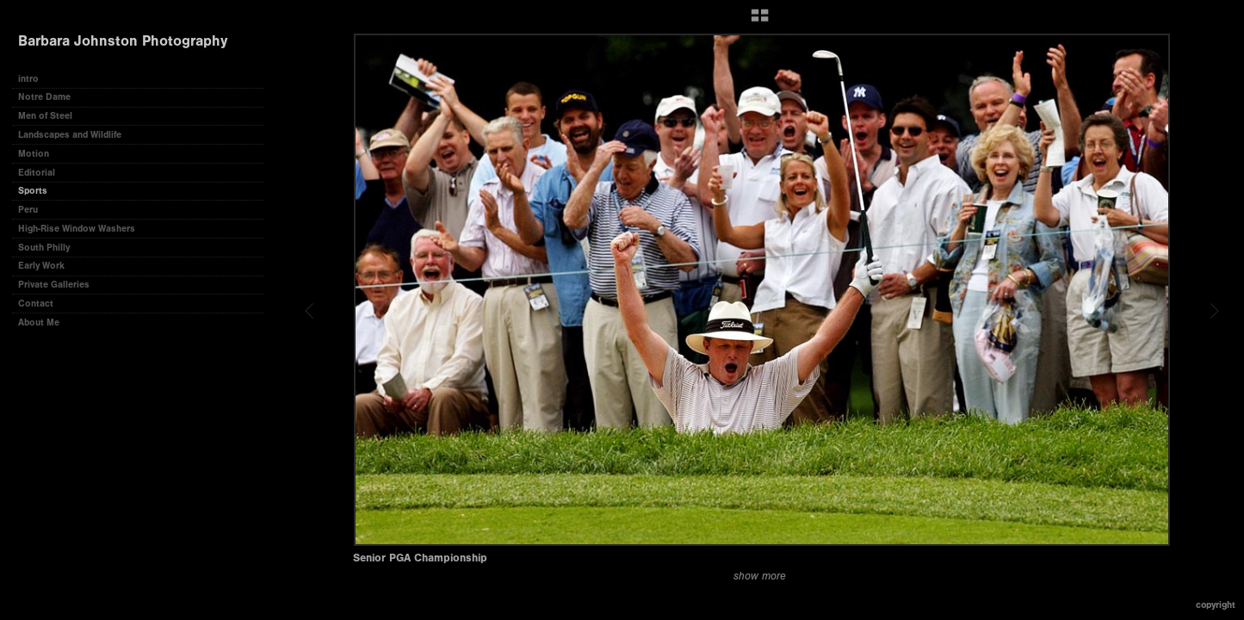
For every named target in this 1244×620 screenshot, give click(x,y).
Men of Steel (45, 115)
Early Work (41, 265)
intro (28, 78)
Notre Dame (44, 96)
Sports (32, 190)
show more (759, 575)
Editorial (36, 172)
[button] (759, 21)
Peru (28, 209)
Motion (33, 153)
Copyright (1215, 605)
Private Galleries (54, 284)
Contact (35, 303)
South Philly (44, 247)
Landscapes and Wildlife (69, 134)
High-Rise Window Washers (76, 228)
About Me (38, 322)
